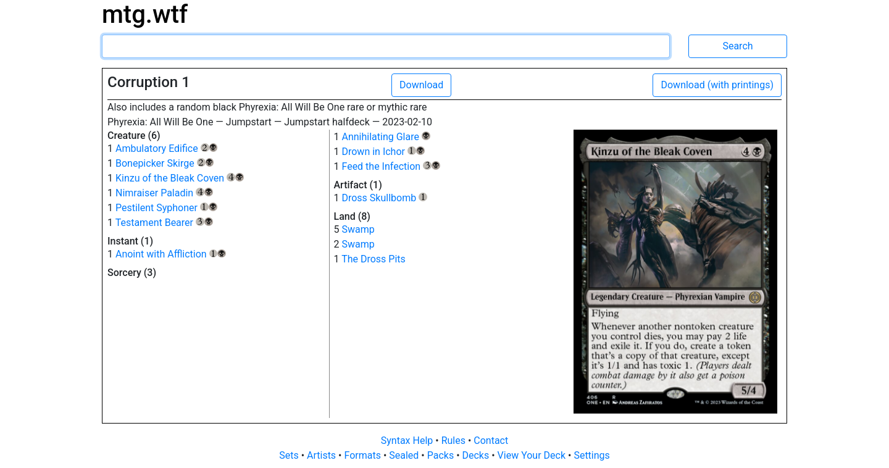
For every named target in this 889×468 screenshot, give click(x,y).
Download (421, 85)
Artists (322, 455)
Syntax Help (408, 440)
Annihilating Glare (385, 137)
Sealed (405, 455)
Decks (477, 455)
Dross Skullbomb (384, 198)
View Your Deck (533, 455)
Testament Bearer (164, 222)
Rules (454, 440)
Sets (290, 455)
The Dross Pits (373, 259)
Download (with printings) (717, 85)
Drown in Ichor (382, 151)
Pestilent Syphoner (166, 208)
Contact (491, 440)
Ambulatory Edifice (166, 148)
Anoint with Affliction (170, 254)
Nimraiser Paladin (164, 193)
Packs (441, 455)
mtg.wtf (145, 14)
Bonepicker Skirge (164, 163)
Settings (591, 455)
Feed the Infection (390, 166)
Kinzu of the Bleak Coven (179, 178)
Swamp (357, 229)
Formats (363, 455)
